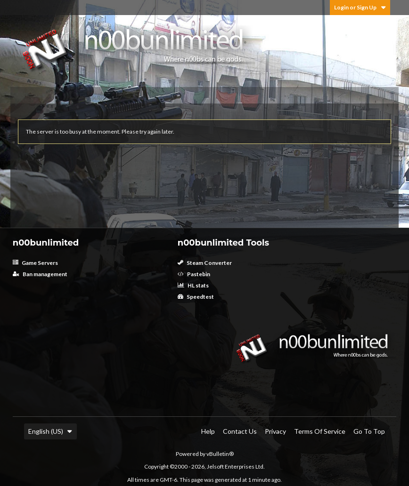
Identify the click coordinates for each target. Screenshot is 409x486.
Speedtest (196, 296)
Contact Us (240, 431)
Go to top (369, 431)
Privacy (275, 431)
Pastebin (194, 274)
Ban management (40, 274)
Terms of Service (319, 431)
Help (208, 431)
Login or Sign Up (360, 7)
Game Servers (35, 262)
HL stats (193, 285)
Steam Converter (205, 262)
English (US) (50, 431)
